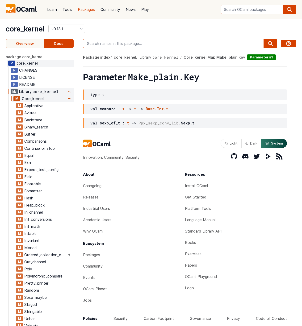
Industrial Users (96, 208)
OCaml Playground (201, 276)
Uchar (29, 318)
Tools (67, 9)
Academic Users (97, 219)
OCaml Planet (95, 288)
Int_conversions (38, 219)
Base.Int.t (157, 108)
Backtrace (33, 120)
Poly (28, 269)
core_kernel (25, 29)
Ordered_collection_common (45, 254)
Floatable (32, 183)
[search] (289, 9)
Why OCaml (93, 231)
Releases (91, 197)
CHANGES (28, 70)
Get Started (195, 197)
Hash (28, 198)
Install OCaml (196, 185)
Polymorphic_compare (43, 276)
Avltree (30, 112)
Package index (96, 57)
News (131, 9)
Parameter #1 (261, 57)
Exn (27, 162)
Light (231, 143)
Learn (52, 9)
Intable (30, 233)
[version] (66, 29)
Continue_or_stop (39, 148)
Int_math (32, 226)
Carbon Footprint (159, 318)
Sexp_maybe (35, 297)
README (27, 84)
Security (120, 318)
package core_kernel (24, 56)
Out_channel (35, 262)
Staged (30, 304)
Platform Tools (198, 208)
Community (110, 9)
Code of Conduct (271, 318)
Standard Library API (203, 231)
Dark (251, 143)
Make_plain (227, 57)
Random (31, 290)
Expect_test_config (41, 169)
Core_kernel (33, 98)
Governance (200, 318)
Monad (30, 247)
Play (145, 9)
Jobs (87, 300)
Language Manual (200, 219)
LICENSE (27, 77)
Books (190, 242)
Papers (191, 265)
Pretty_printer (36, 283)
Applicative (33, 105)
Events (89, 277)
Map (211, 57)
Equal (29, 155)
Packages (86, 9)
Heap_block (34, 205)
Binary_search (36, 127)
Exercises (193, 253)
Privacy (233, 318)
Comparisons (35, 141)
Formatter (33, 191)
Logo (189, 288)
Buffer (29, 134)
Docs (58, 43)
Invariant (32, 240)
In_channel (33, 212)
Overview (25, 43)
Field (28, 176)
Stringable (33, 311)
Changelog (92, 185)
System (274, 143)
